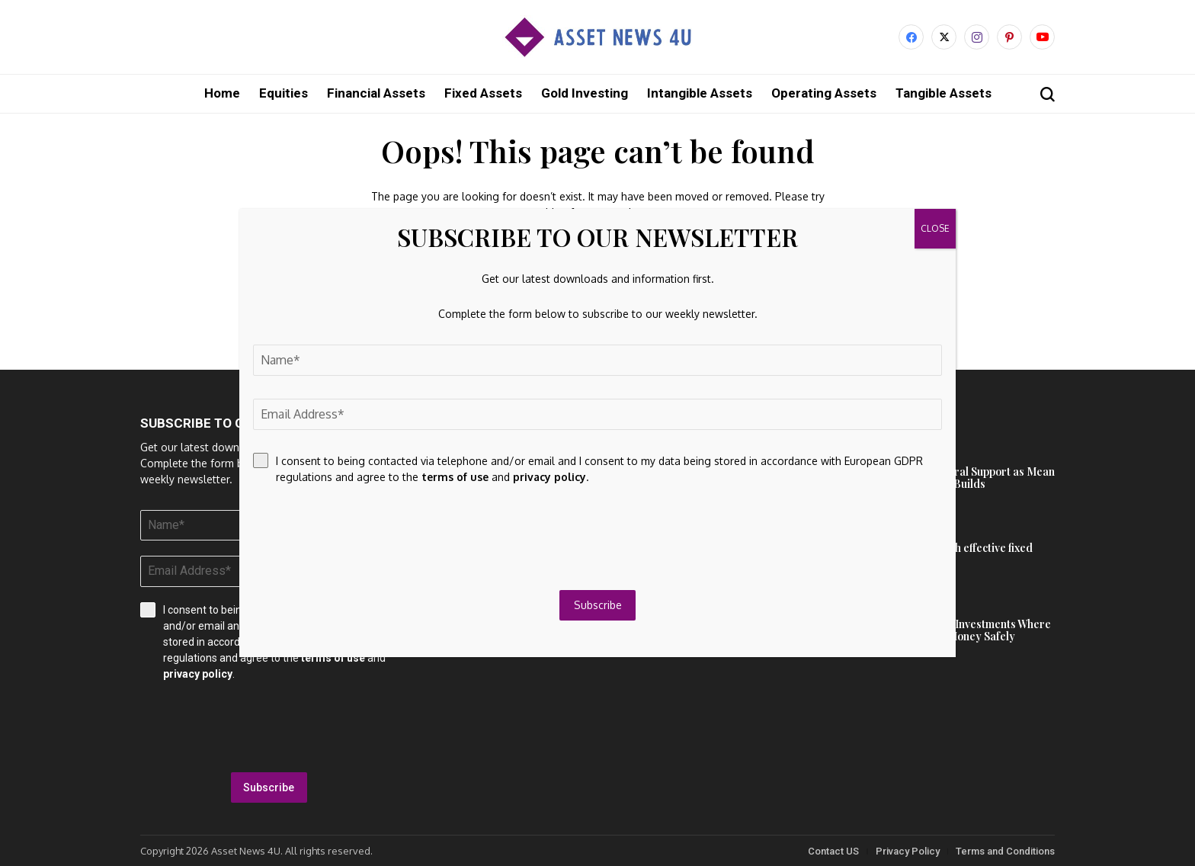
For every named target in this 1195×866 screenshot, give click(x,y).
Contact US (833, 850)
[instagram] (976, 37)
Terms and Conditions (1005, 850)
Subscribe (268, 787)
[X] (943, 37)
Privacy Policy (908, 850)
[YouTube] (1042, 37)
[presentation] (269, 726)
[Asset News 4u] (597, 37)
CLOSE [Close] (935, 228)
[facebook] (911, 37)
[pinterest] (1009, 37)
